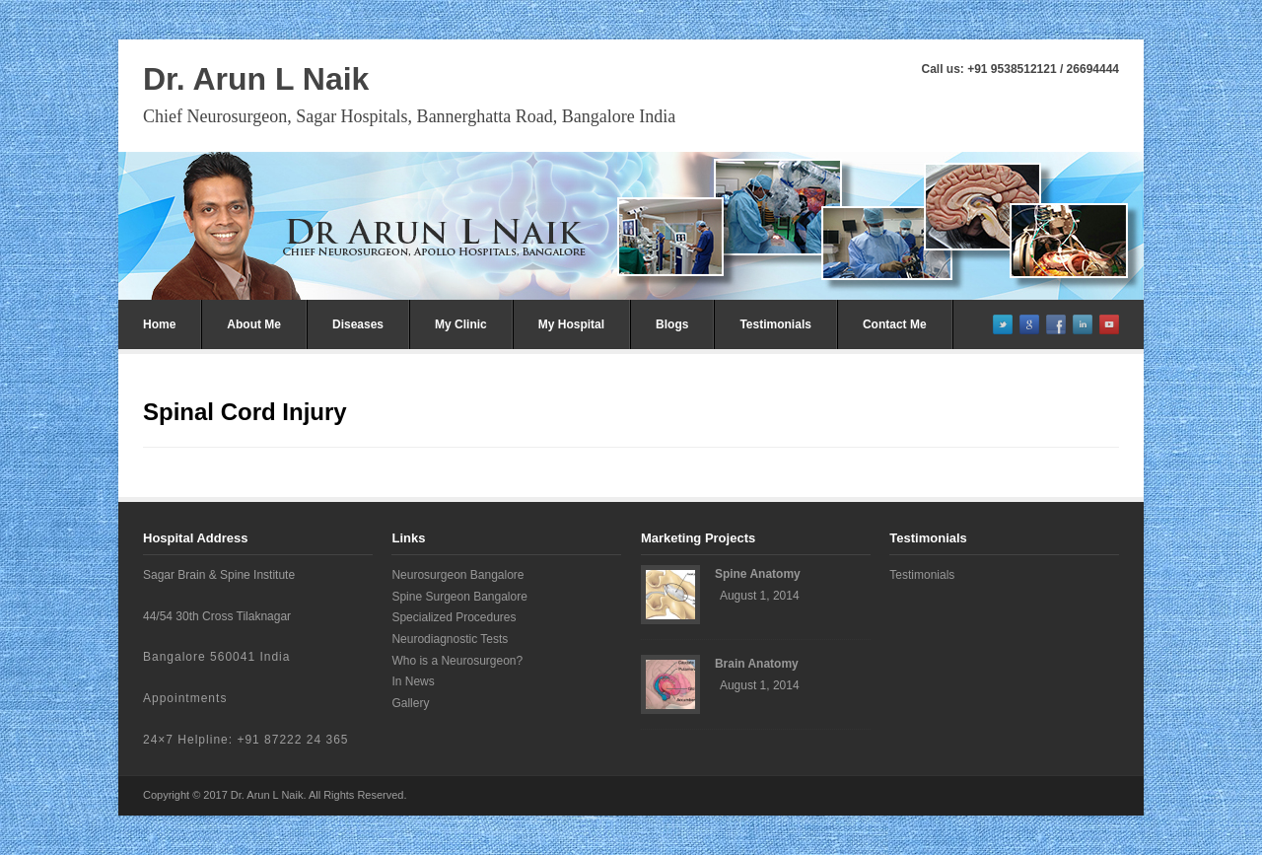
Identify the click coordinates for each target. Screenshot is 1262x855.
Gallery (410, 703)
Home (159, 324)
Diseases (358, 324)
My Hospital (571, 324)
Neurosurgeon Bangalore (457, 575)
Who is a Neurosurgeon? (457, 661)
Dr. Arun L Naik (256, 79)
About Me (254, 324)
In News (412, 681)
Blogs (672, 324)
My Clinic (461, 324)
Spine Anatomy (758, 574)
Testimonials (774, 324)
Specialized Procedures (453, 617)
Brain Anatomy (757, 664)
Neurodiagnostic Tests (449, 639)
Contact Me (895, 324)
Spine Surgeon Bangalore (458, 597)
